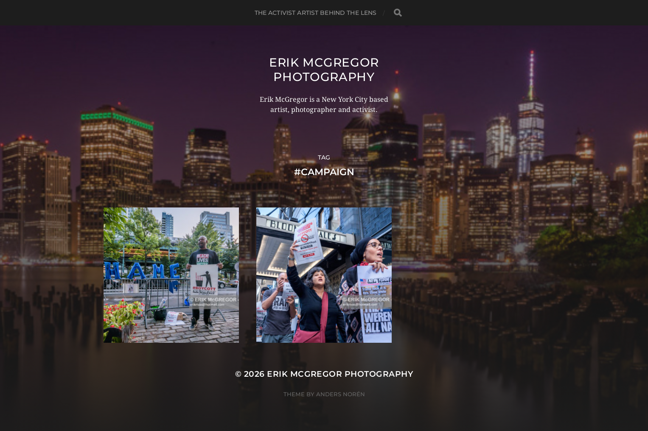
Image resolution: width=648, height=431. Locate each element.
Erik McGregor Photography (324, 69)
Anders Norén (340, 394)
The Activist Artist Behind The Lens (316, 13)
